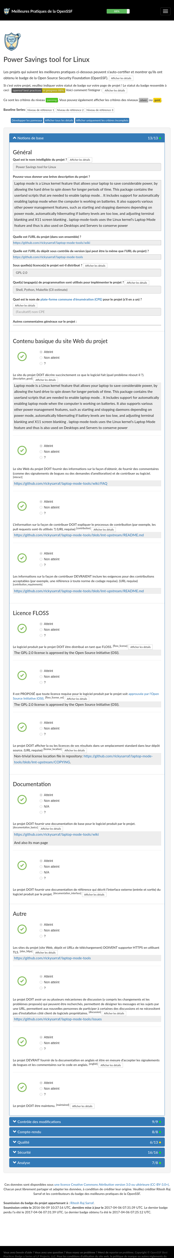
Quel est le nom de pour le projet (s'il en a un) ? (77, 299)
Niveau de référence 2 (70, 110)
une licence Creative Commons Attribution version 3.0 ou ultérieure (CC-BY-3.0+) (111, 1184)
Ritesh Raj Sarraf (82, 1203)
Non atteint (43, 357)
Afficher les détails (121, 78)
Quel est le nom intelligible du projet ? (40, 159)
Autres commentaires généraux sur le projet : (45, 321)
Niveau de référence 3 (100, 110)
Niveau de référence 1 (40, 110)
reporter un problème (121, 1252)
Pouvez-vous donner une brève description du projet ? (51, 176)
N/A (43, 806)
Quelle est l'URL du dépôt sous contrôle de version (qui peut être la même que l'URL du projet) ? (81, 251)
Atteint (43, 352)
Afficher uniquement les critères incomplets (102, 120)
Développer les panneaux (27, 120)
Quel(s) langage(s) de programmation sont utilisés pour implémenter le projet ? (68, 282)
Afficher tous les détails (59, 120)
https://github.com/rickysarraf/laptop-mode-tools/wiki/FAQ (60, 483)
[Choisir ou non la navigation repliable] (165, 11)
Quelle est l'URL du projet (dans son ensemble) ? (47, 237)
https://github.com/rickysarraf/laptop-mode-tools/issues (58, 1019)
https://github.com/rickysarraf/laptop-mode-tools (48, 257)
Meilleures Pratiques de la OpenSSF (42, 11)
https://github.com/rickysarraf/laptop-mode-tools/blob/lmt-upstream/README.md (79, 535)
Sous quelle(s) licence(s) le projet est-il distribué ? (47, 265)
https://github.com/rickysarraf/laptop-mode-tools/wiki (51, 243)
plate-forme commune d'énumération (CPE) (71, 299)
